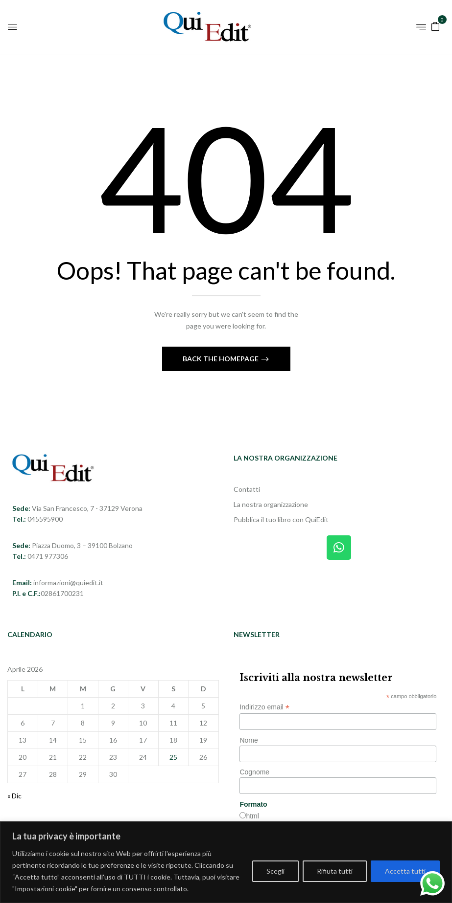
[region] (226, 862)
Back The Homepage (221, 358)
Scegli (275, 871)
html (252, 816)
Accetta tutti (405, 871)
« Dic (14, 796)
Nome (248, 740)
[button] (435, 26)
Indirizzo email (264, 707)
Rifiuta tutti (335, 871)
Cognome (254, 772)
